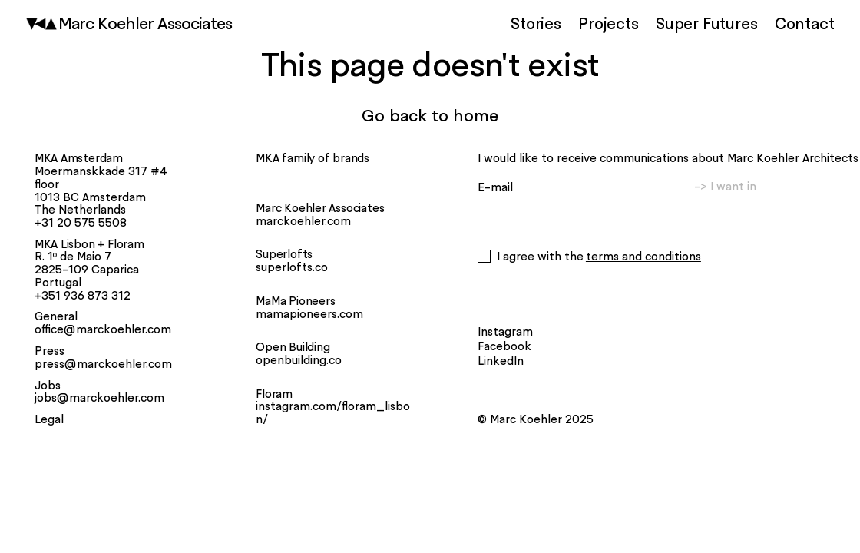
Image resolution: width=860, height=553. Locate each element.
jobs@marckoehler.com (99, 398)
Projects (608, 23)
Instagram (505, 331)
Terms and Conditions (643, 256)
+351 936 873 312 (83, 296)
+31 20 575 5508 (81, 223)
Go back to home (430, 115)
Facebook (504, 346)
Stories (536, 23)
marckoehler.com (303, 221)
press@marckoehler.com (103, 364)
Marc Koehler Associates (147, 23)
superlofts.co (292, 267)
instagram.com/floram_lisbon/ (333, 413)
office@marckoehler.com (103, 329)
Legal (49, 419)
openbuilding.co (299, 360)
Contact (805, 23)
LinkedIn (501, 360)
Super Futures (706, 23)
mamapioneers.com (309, 314)
